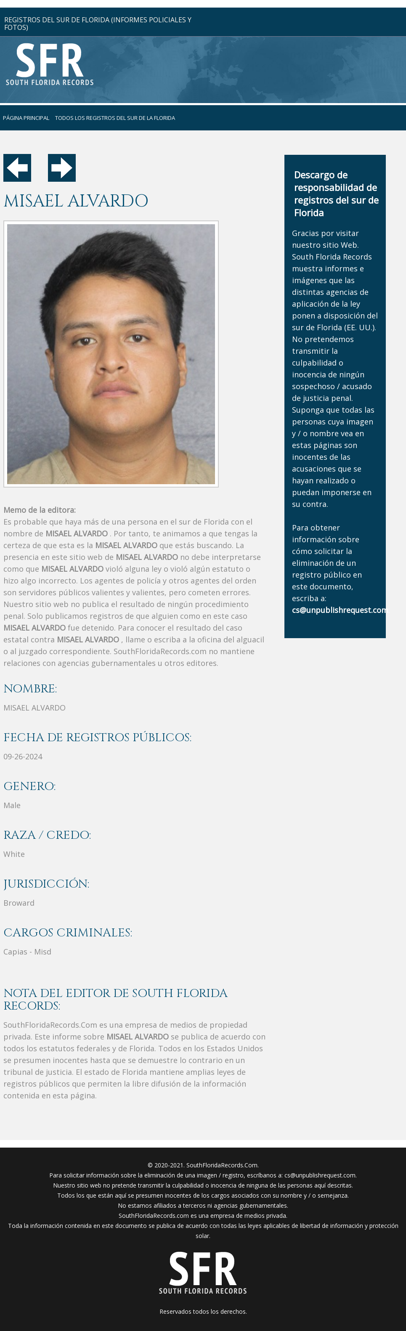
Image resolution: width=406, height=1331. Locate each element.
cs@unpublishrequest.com (320, 1175)
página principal (26, 118)
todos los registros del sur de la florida (115, 118)
